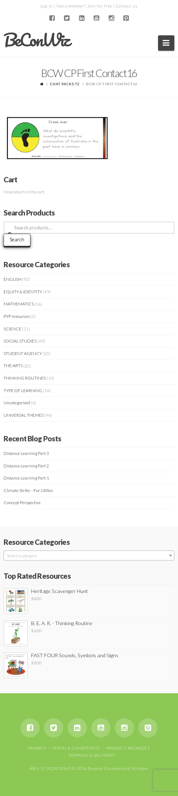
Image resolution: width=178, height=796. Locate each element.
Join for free (99, 6)
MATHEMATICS (19, 303)
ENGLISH (12, 279)
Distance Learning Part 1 (26, 478)
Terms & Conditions (76, 748)
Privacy (37, 748)
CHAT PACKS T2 (65, 84)
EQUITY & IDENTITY (23, 291)
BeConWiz (36, 40)
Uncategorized (17, 402)
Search (17, 239)
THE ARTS (13, 365)
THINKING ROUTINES (25, 378)
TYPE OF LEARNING (23, 390)
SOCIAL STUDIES (20, 341)
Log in (46, 6)
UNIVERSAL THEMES (24, 415)
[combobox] (89, 556)
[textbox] (89, 556)
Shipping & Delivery (91, 755)
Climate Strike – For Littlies (28, 490)
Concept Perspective (22, 502)
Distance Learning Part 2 (26, 465)
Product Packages (128, 748)
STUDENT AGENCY (23, 353)
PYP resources (17, 316)
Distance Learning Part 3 (26, 453)
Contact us (127, 6)
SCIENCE (12, 328)
